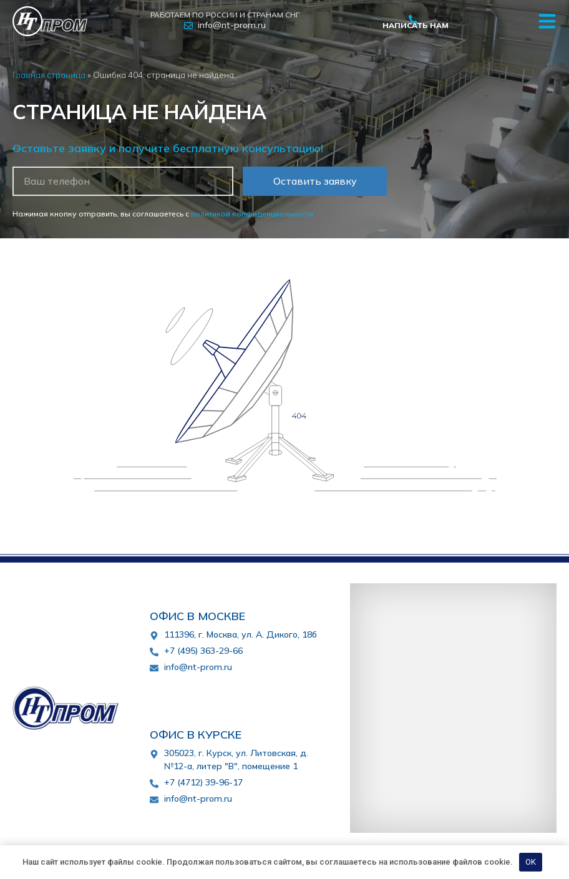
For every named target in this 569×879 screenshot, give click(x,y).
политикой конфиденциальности (252, 213)
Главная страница (48, 74)
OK (530, 862)
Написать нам (415, 25)
